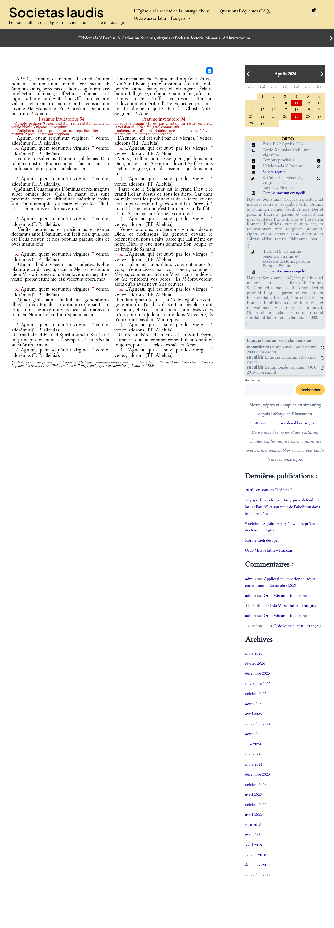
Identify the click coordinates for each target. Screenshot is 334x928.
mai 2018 (253, 842)
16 (274, 110)
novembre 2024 (258, 731)
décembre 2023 (258, 782)
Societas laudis (56, 12)
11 (296, 103)
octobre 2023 (256, 792)
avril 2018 (254, 852)
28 (251, 124)
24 (285, 117)
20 (319, 110)
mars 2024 (254, 772)
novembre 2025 (258, 691)
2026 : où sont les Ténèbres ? (271, 491)
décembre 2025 (258, 681)
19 (308, 110)
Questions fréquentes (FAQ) (237, 10)
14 (251, 110)
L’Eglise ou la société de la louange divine (169, 10)
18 (296, 110)
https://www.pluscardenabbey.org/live (285, 424)
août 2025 (253, 711)
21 (251, 117)
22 (262, 117)
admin (250, 579)
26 (308, 117)
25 (296, 117)
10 (285, 103)
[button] (185, 18)
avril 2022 (254, 822)
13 (319, 103)
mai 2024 (253, 762)
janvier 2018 (256, 863)
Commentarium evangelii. (286, 194)
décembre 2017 (258, 872)
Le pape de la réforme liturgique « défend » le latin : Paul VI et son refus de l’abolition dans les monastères (284, 508)
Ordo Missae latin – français (159, 18)
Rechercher (253, 382)
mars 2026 (254, 661)
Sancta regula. (275, 173)
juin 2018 (253, 832)
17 (285, 110)
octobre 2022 (256, 812)
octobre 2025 (256, 701)
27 (319, 117)
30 (274, 124)
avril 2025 (254, 721)
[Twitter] (313, 14)
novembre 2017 (258, 883)
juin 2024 (253, 751)
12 (308, 103)
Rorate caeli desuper (263, 541)
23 (274, 117)
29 (262, 124)
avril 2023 (254, 802)
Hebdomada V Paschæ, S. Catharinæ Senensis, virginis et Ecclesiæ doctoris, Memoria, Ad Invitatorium (164, 38)
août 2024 (253, 741)
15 (262, 110)
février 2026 (255, 671)
